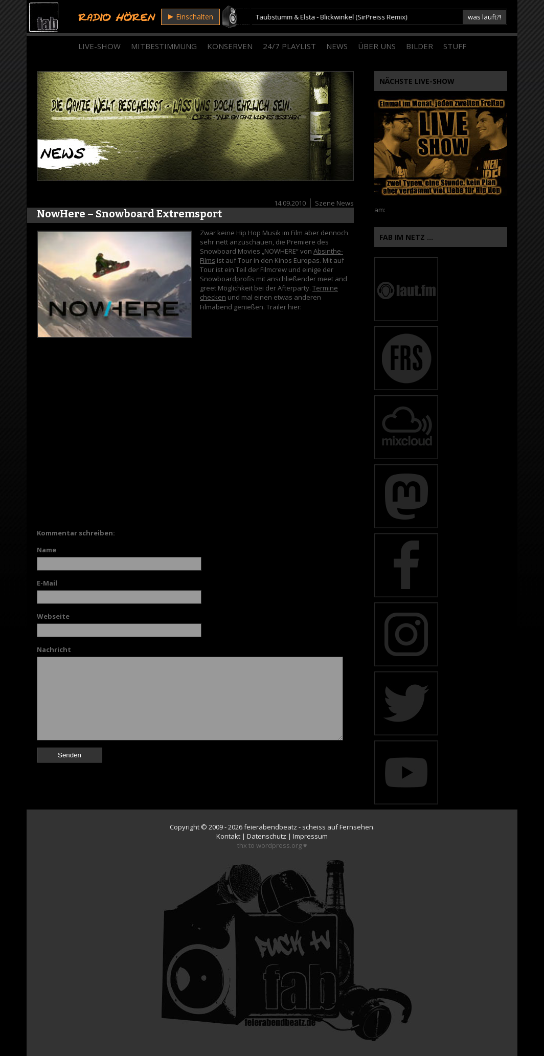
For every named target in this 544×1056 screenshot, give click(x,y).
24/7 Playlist (289, 46)
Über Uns (377, 46)
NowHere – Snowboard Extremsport (129, 214)
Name (46, 549)
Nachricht (54, 649)
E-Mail (47, 583)
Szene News (334, 203)
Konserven (230, 46)
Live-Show (99, 46)
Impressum (310, 836)
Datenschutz (266, 836)
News (337, 46)
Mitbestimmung (164, 46)
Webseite (53, 616)
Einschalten (190, 16)
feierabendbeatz (270, 827)
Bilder (419, 46)
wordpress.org (279, 845)
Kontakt (228, 836)
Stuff (454, 46)
